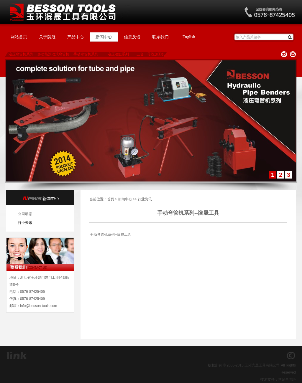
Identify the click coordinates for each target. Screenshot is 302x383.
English (189, 37)
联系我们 (160, 37)
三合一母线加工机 (151, 54)
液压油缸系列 (118, 54)
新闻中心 (104, 37)
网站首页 (19, 37)
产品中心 (75, 37)
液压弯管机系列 (21, 54)
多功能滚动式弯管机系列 (53, 54)
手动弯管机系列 (85, 54)
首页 (110, 199)
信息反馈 (132, 37)
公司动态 (25, 214)
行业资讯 (25, 223)
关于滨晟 (47, 37)
